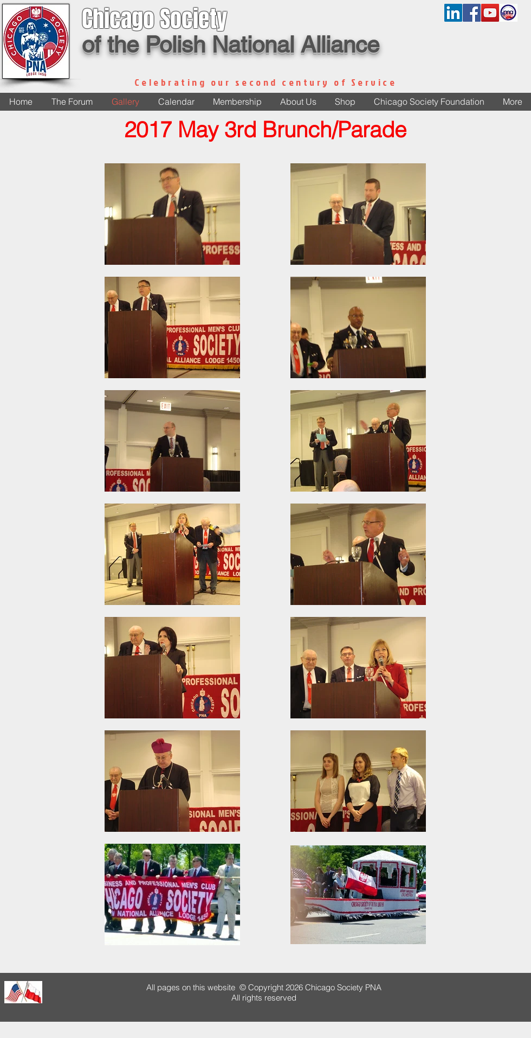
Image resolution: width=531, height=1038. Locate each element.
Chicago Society (154, 19)
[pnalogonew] (508, 13)
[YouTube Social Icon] (490, 13)
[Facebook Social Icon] (472, 13)
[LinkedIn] (453, 13)
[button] (298, 102)
